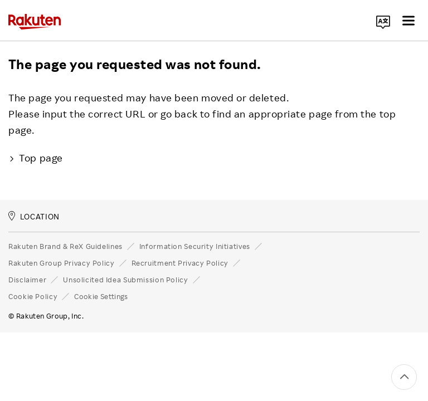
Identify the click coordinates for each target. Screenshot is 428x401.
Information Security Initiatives (194, 246)
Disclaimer (27, 279)
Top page (35, 157)
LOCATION (34, 216)
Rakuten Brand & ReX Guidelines (65, 246)
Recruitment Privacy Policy (180, 262)
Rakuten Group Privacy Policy (61, 262)
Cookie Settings (101, 296)
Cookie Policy (32, 296)
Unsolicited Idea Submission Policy (125, 279)
